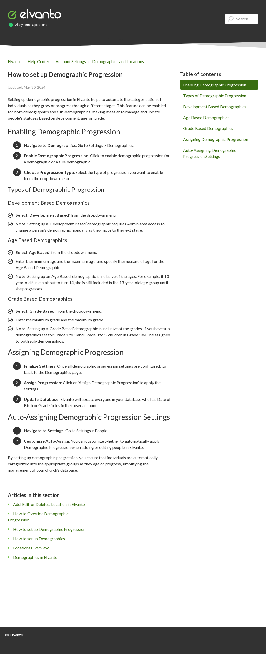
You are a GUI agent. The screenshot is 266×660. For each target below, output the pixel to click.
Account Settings (71, 61)
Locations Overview (31, 547)
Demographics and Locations (118, 61)
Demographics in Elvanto (35, 557)
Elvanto (14, 61)
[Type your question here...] (241, 19)
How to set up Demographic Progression (49, 529)
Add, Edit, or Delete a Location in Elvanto (49, 504)
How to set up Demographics (39, 538)
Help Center (38, 61)
